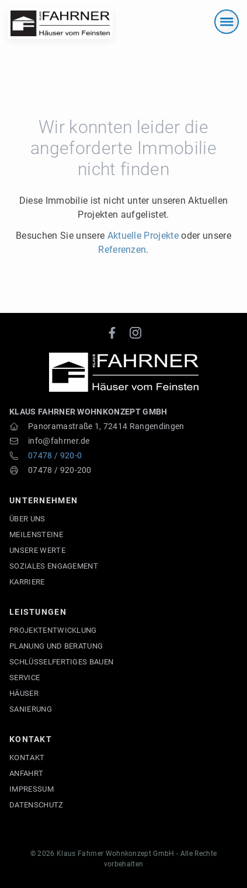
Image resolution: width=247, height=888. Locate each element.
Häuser (24, 693)
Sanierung (30, 709)
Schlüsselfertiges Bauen (61, 661)
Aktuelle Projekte (143, 235)
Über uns (27, 518)
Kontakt (26, 757)
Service (24, 677)
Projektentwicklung (53, 630)
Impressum (31, 789)
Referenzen (122, 249)
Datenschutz (36, 804)
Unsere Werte (37, 550)
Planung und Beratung (56, 646)
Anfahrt (26, 773)
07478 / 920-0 (55, 455)
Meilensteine (36, 534)
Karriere (27, 581)
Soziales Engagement (53, 566)
